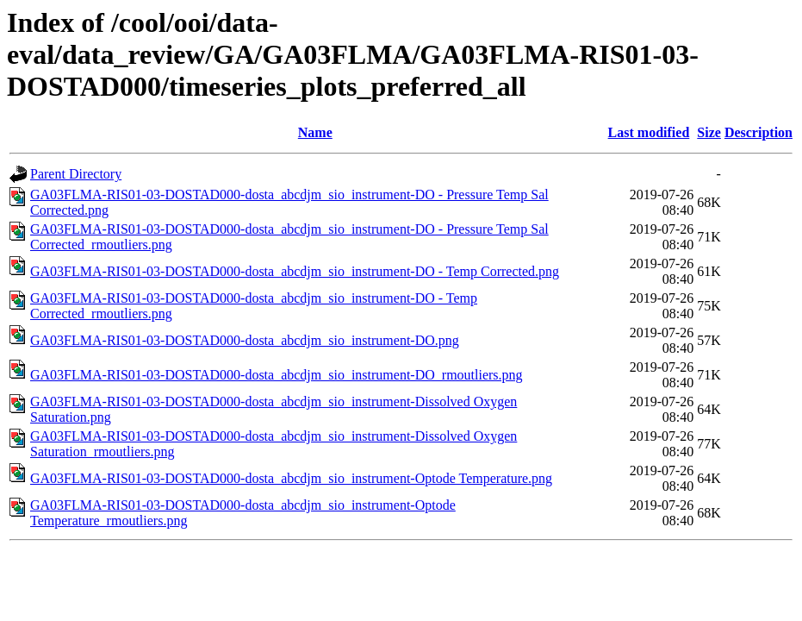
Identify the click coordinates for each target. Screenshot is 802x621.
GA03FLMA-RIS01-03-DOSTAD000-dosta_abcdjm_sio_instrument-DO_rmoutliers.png (276, 374)
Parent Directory (75, 173)
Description (758, 132)
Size (709, 132)
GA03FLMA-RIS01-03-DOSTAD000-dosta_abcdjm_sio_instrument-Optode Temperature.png (291, 478)
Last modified (649, 132)
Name (315, 132)
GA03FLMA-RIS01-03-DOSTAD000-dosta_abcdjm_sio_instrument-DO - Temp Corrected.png (294, 271)
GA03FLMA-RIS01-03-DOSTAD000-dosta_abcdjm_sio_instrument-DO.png (244, 340)
